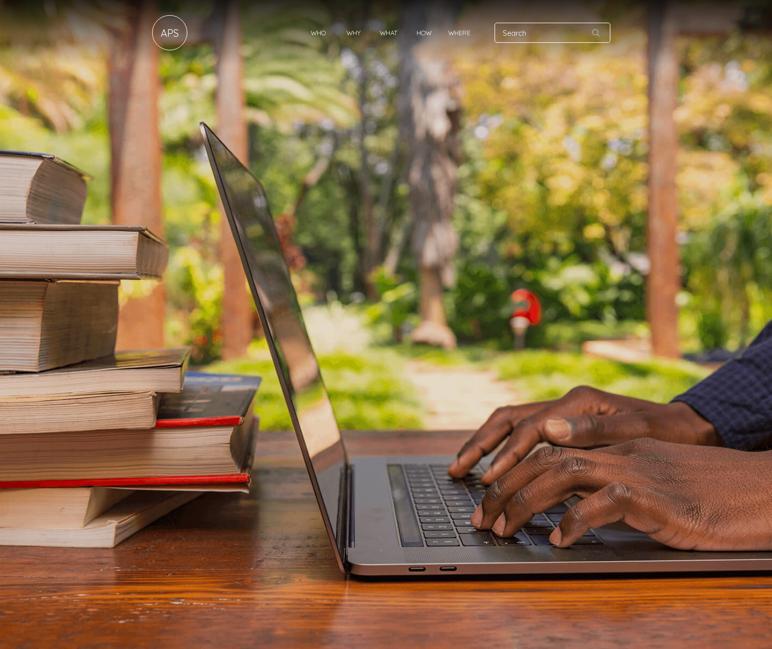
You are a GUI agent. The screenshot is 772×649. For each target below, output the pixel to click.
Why (353, 33)
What (388, 33)
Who (318, 33)
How (424, 33)
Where (459, 33)
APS (170, 33)
